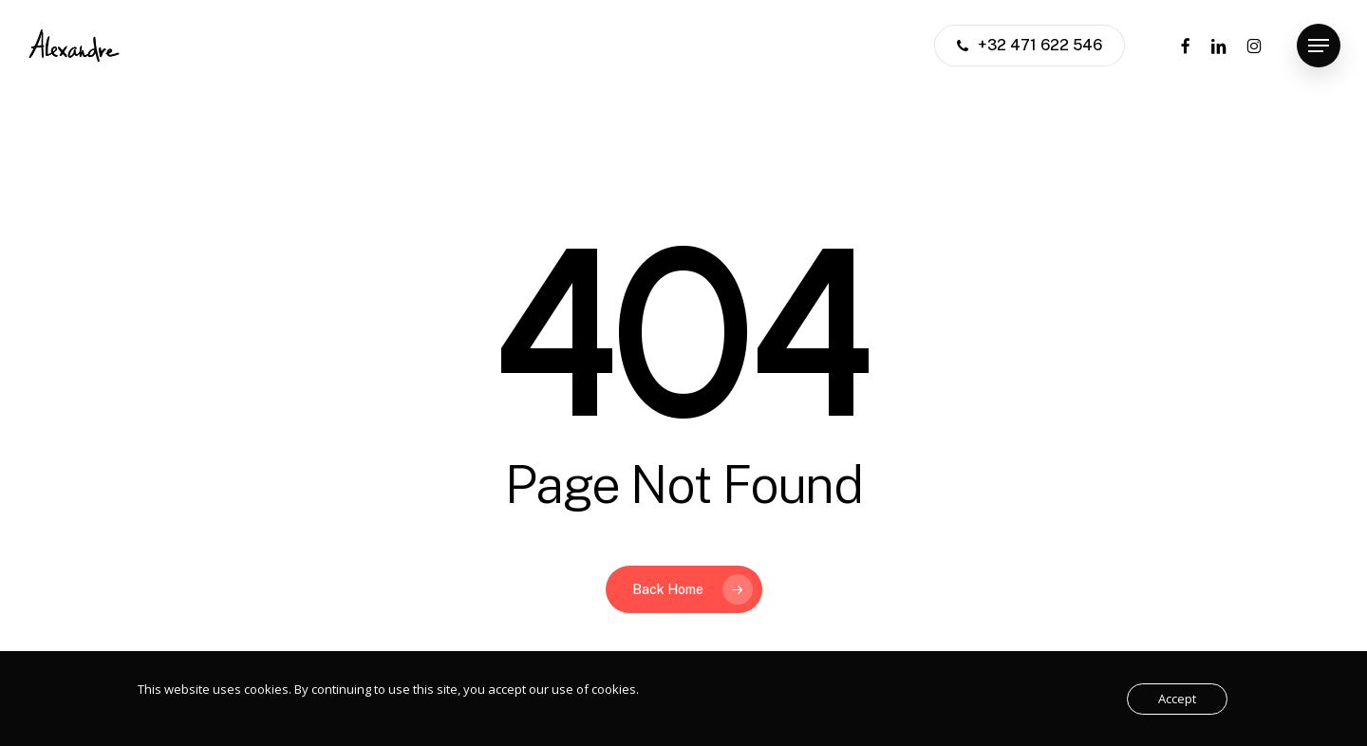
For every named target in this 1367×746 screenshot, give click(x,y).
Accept (1177, 698)
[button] (1318, 46)
